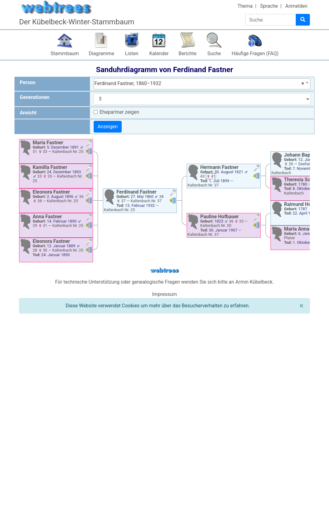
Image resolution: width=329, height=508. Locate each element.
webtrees (164, 270)
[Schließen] (301, 305)
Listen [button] (131, 53)
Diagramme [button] (101, 53)
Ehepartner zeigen (119, 112)
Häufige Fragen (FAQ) (255, 53)
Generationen (35, 97)
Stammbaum (65, 53)
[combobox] (202, 83)
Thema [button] (245, 6)
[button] (89, 144)
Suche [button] (214, 53)
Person (27, 82)
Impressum (164, 294)
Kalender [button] (159, 53)
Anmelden (296, 6)
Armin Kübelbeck (254, 282)
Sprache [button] (269, 6)
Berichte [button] (187, 53)
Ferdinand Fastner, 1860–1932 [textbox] (199, 83)
